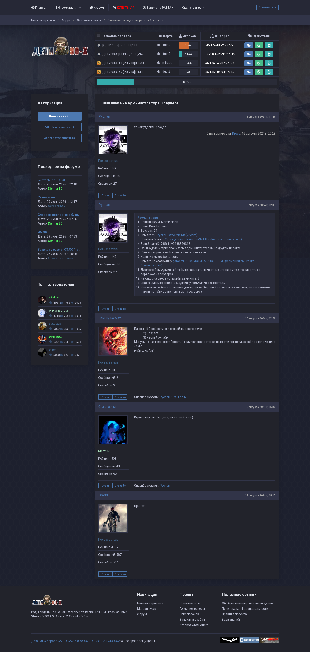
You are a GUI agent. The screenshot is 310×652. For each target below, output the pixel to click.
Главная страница (43, 20)
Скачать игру (191, 7)
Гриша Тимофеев (60, 258)
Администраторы (192, 608)
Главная (39, 7)
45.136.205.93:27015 (219, 72)
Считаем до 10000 (51, 180)
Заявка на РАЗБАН (158, 7)
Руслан (104, 116)
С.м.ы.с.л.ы (178, 397)
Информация (66, 7)
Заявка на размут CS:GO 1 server (62, 249)
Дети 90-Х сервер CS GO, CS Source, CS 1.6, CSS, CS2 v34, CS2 (75, 641)
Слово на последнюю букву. (59, 214)
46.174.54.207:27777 (219, 63)
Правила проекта (234, 614)
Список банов (189, 614)
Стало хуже (46, 197)
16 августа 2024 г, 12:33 (260, 205)
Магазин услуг (147, 608)
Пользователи (190, 603)
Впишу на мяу (109, 318)
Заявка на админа (89, 20)
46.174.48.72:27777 (219, 45)
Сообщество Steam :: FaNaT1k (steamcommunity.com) (203, 239)
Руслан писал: (148, 217)
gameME (179, 261)
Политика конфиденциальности (245, 608)
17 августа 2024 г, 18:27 (260, 495)
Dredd (236, 133)
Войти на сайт (267, 7)
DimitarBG (55, 188)
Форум (97, 7)
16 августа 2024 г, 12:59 (260, 318)
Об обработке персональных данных (248, 603)
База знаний (231, 619)
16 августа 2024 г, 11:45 (260, 116)
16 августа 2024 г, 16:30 (260, 407)
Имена (43, 232)
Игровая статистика (194, 625)
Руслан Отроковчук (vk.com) (177, 235)
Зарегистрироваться (59, 138)
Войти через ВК (59, 127)
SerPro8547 (56, 206)
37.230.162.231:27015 (220, 54)
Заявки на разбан (192, 619)
